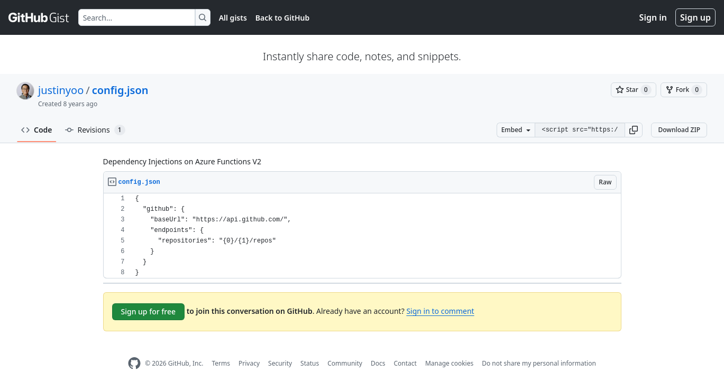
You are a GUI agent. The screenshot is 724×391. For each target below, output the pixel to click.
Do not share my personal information (539, 363)
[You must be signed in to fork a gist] (684, 89)
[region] (362, 235)
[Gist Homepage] (39, 17)
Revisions (95, 130)
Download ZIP (679, 129)
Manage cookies (449, 363)
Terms (221, 363)
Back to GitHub (282, 18)
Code (36, 130)
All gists (233, 18)
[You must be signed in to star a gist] (633, 89)
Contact (404, 363)
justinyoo (61, 90)
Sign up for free (148, 311)
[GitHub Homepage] (134, 363)
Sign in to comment (440, 311)
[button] (634, 130)
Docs (378, 363)
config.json (120, 90)
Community (344, 363)
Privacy (249, 363)
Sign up (695, 17)
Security (280, 363)
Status (309, 363)
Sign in (653, 17)
